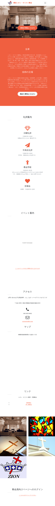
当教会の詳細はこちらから (27, 28)
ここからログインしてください (27, 495)
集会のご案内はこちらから (27, 94)
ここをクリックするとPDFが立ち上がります (27, 268)
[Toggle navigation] (45, 2)
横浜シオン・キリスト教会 (20, 3)
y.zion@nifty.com (27, 321)
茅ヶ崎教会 (29, 404)
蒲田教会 (28, 402)
